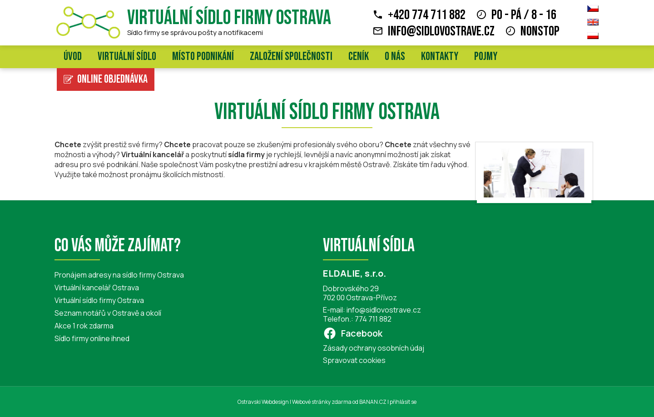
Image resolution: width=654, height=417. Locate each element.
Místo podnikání (203, 57)
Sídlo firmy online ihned (91, 338)
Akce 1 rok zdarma (84, 326)
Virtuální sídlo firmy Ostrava (229, 17)
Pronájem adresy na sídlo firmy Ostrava (119, 275)
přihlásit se (403, 402)
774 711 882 (373, 319)
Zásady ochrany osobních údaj (373, 348)
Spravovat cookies (354, 360)
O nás (395, 57)
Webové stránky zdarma (322, 402)
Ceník (358, 57)
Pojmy (485, 57)
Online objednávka (112, 79)
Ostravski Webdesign (264, 402)
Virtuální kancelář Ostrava (96, 288)
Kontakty (439, 57)
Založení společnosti (291, 57)
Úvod (73, 57)
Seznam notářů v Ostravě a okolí (107, 313)
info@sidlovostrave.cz (441, 31)
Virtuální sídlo (127, 57)
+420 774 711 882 (427, 15)
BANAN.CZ (372, 402)
